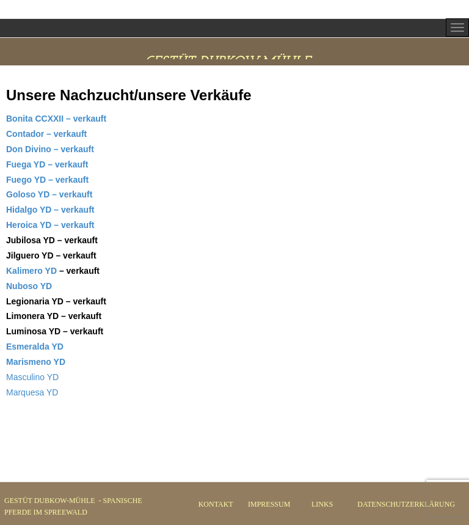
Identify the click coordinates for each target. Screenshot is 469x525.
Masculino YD (32, 377)
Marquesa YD (32, 392)
